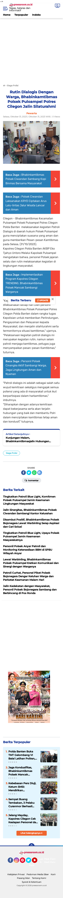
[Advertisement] (31, 49)
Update (42, 300)
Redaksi (33, 865)
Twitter (30, 861)
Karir (53, 874)
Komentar (31, 480)
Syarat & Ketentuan (31, 882)
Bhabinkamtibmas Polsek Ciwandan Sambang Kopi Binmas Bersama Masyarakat (26, 179)
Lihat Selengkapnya (31, 833)
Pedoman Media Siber (38, 874)
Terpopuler (21, 14)
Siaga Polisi (11, 453)
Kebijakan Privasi (16, 874)
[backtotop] (32, 846)
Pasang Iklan (23, 878)
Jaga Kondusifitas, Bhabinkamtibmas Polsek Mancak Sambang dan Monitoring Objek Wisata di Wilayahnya (22, 771)
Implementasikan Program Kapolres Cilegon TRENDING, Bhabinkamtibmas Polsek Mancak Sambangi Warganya (24, 283)
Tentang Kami (39, 878)
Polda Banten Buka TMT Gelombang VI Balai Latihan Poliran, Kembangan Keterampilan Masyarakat (21, 755)
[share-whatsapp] (34, 472)
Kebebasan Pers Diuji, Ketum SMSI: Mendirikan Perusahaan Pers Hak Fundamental (22, 787)
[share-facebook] (23, 472)
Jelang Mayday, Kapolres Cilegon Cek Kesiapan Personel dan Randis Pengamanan (23, 819)
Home (6, 14)
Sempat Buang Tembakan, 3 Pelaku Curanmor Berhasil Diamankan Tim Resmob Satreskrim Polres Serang (21, 803)
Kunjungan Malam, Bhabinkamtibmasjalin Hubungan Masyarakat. (27, 439)
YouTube (37, 861)
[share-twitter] (29, 472)
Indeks (36, 14)
